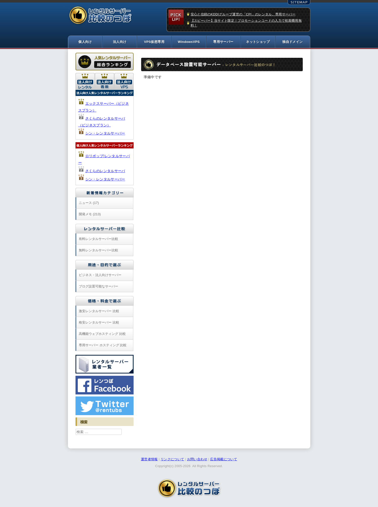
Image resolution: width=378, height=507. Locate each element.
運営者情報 (149, 460)
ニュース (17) (89, 203)
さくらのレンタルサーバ (105, 171)
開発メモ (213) (90, 215)
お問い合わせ (197, 460)
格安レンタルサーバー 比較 (99, 323)
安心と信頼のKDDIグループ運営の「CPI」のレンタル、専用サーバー (243, 14)
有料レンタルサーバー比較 (98, 239)
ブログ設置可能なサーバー (98, 287)
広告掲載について (223, 460)
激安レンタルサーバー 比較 (99, 311)
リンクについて (172, 460)
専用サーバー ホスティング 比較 (103, 346)
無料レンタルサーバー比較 (98, 251)
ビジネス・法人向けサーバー (100, 275)
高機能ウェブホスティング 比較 (102, 334)
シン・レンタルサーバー (105, 134)
